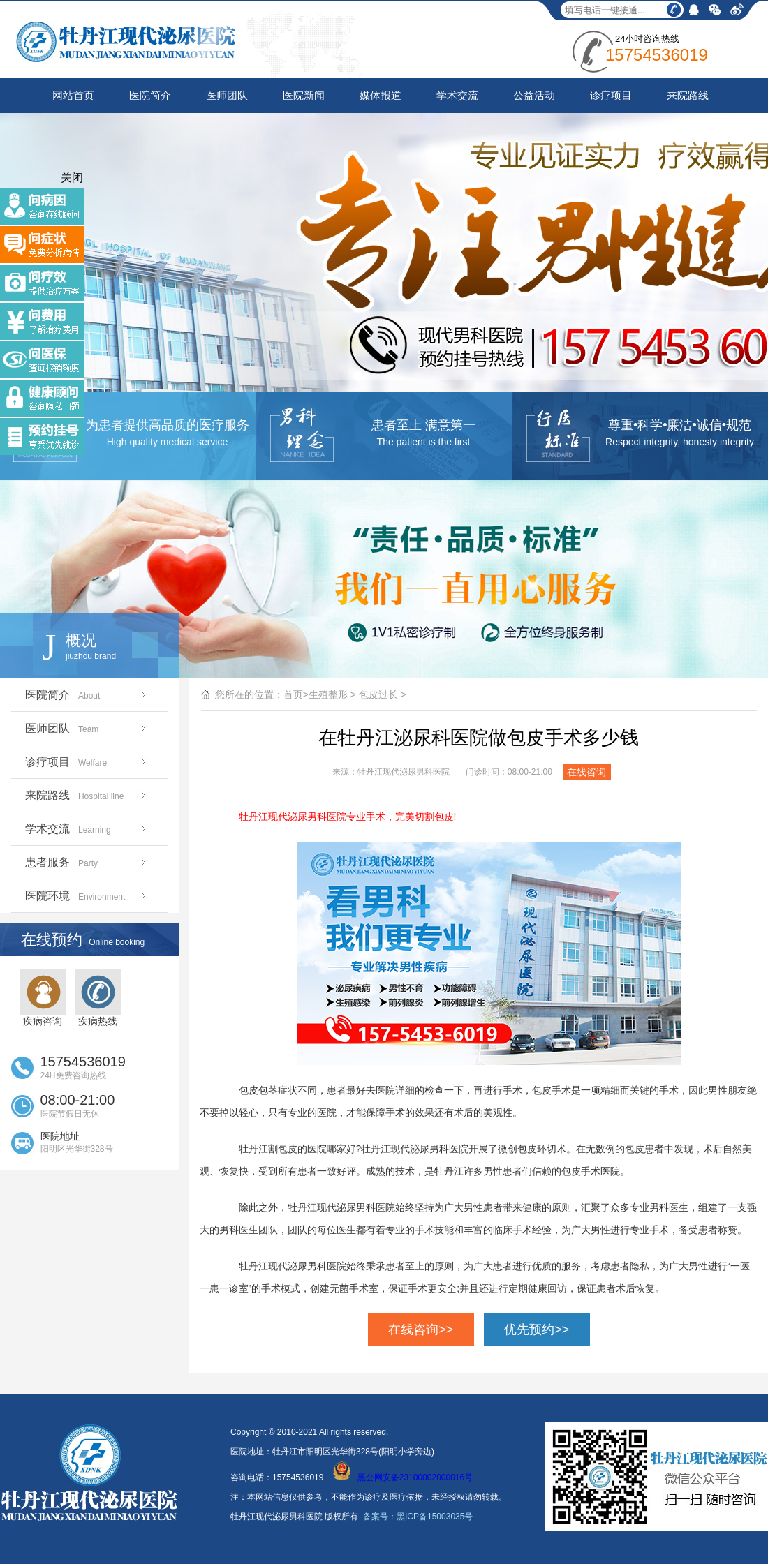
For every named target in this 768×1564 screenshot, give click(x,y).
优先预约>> (536, 1329)
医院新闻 (304, 95)
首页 (293, 694)
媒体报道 (380, 95)
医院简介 (150, 95)
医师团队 (227, 95)
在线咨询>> (420, 1329)
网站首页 (73, 95)
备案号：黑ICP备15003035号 (418, 1516)
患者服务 (87, 862)
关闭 (72, 178)
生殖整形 (328, 694)
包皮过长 (378, 694)
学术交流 (457, 95)
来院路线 (688, 95)
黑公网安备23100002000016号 (403, 1477)
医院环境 (87, 896)
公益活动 (534, 95)
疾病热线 (98, 998)
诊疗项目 (611, 95)
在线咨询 (586, 771)
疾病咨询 (43, 998)
